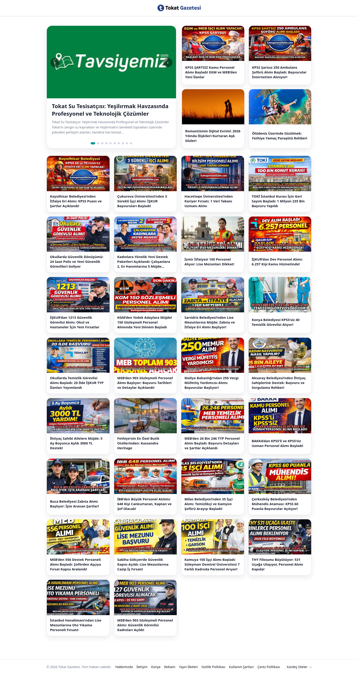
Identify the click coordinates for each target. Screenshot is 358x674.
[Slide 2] (98, 143)
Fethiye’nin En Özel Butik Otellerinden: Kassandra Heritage (138, 443)
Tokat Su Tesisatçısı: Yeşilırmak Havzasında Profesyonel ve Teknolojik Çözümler (110, 109)
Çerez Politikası (269, 667)
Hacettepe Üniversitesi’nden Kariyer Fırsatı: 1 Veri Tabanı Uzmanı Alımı (208, 201)
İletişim (142, 667)
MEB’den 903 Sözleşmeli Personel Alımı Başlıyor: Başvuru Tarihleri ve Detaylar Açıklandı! (145, 383)
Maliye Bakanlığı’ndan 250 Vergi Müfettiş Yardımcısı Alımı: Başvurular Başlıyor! (211, 383)
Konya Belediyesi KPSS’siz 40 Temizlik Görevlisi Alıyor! (276, 322)
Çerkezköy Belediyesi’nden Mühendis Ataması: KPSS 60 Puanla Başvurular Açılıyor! (275, 504)
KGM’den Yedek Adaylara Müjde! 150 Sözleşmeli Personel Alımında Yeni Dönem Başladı (144, 322)
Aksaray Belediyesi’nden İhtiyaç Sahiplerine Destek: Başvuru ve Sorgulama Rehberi (279, 383)
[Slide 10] (131, 143)
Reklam (169, 667)
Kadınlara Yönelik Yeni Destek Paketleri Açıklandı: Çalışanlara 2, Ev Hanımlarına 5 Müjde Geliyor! (143, 261)
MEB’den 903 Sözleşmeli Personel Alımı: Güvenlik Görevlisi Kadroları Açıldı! (145, 625)
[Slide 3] (102, 143)
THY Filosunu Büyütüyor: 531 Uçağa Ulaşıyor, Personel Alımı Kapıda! (277, 564)
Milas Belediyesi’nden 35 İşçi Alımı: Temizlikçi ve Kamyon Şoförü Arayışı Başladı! (208, 504)
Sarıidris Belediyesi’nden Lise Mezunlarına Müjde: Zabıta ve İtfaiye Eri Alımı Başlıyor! (209, 322)
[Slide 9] (127, 143)
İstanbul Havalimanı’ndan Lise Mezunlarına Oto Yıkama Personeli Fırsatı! (75, 625)
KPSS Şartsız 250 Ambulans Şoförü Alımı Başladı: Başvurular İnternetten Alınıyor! (279, 72)
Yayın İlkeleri (188, 667)
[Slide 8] (123, 143)
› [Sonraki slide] (167, 62)
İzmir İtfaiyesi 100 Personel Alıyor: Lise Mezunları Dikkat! (209, 261)
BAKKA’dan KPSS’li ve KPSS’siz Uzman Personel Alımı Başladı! (277, 443)
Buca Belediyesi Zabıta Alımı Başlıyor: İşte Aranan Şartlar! (74, 503)
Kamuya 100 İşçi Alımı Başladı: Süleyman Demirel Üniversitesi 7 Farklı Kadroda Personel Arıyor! (212, 564)
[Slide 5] (110, 143)
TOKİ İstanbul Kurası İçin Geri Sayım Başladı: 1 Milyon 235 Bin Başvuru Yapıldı (278, 201)
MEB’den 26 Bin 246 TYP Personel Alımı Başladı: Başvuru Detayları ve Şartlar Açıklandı (212, 443)
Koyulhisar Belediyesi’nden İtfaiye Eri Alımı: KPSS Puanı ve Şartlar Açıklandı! (76, 201)
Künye (156, 667)
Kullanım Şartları (241, 667)
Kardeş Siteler (297, 667)
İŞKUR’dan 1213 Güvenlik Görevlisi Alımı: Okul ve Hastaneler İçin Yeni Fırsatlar (74, 322)
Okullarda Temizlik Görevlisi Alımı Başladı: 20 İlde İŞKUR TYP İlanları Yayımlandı (77, 383)
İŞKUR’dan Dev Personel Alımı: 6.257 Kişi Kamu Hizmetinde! (277, 261)
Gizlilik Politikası (213, 667)
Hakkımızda (124, 667)
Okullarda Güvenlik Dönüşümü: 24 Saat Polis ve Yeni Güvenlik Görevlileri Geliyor (76, 261)
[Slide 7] (119, 143)
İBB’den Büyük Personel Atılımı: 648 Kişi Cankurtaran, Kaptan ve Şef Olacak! (144, 504)
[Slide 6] (114, 143)
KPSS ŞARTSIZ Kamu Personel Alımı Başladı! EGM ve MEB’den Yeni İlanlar (211, 72)
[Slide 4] (106, 143)
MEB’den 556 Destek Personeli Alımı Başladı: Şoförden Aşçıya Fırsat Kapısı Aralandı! (75, 564)
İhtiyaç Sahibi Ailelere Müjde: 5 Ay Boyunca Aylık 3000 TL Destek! (76, 443)
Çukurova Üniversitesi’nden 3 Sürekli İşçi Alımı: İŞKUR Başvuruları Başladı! (142, 201)
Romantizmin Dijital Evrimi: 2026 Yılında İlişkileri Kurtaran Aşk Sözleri (212, 136)
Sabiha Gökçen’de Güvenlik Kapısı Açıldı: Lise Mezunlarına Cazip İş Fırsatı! (142, 564)
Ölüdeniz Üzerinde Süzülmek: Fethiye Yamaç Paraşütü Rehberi (279, 135)
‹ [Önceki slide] (55, 62)
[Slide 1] (93, 143)
